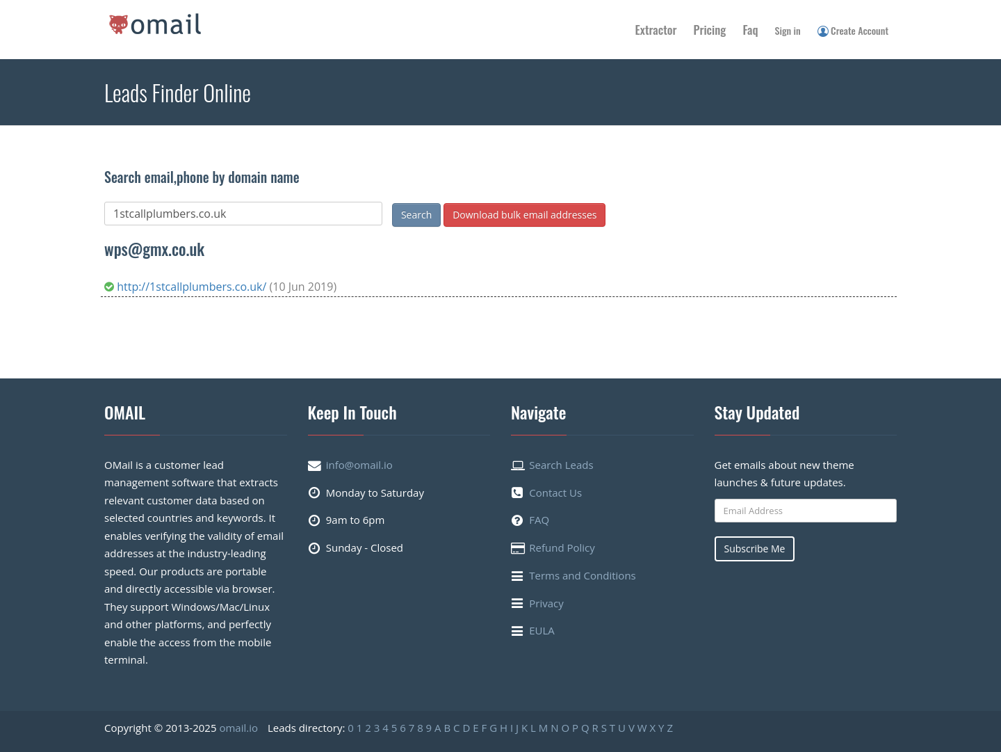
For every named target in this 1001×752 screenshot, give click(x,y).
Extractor (656, 29)
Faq (750, 29)
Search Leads (561, 465)
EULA (542, 630)
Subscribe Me (755, 548)
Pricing (710, 29)
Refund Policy (562, 547)
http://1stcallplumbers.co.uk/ (187, 286)
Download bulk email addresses (524, 214)
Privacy (546, 603)
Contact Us (555, 492)
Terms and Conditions (582, 575)
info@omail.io (359, 465)
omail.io (238, 728)
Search (416, 214)
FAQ (539, 520)
